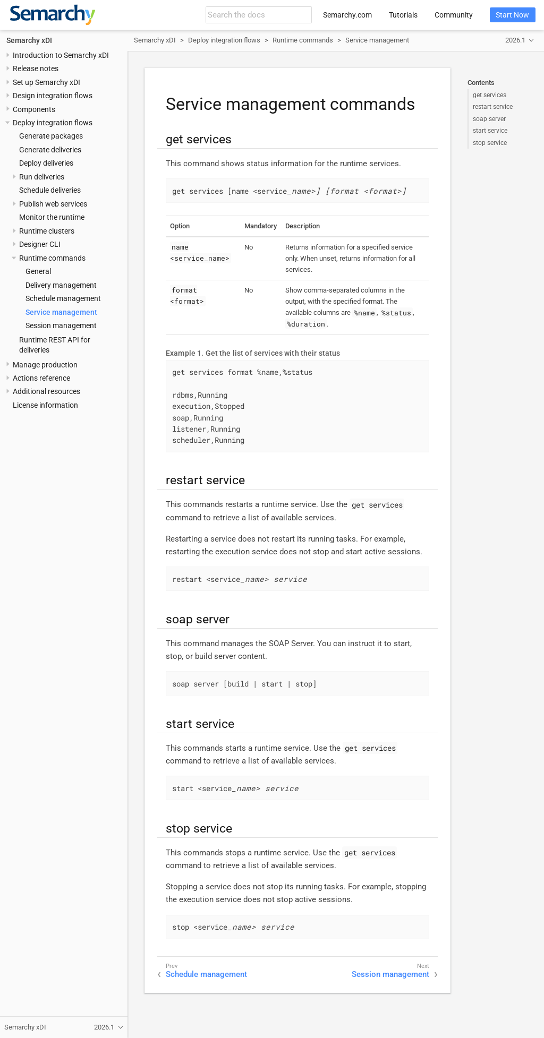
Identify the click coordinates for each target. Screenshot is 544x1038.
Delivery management (61, 285)
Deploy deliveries (46, 163)
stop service (490, 143)
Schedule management (63, 298)
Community (454, 15)
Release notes (35, 68)
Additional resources (46, 391)
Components (34, 109)
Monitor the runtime (51, 217)
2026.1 (515, 40)
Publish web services (53, 204)
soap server (489, 119)
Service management (61, 312)
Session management (61, 325)
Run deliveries (41, 177)
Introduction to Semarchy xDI (61, 55)
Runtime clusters (46, 231)
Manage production (45, 365)
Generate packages (51, 136)
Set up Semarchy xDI (46, 82)
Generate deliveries (50, 149)
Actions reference (41, 378)
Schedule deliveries (50, 190)
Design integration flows (52, 95)
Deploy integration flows (52, 122)
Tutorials (403, 15)
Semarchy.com (347, 15)
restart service (493, 106)
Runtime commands (52, 258)
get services (489, 95)
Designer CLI (40, 244)
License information (45, 405)
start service (490, 130)
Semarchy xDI (29, 40)
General (38, 271)
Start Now (512, 15)
